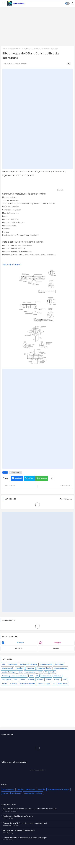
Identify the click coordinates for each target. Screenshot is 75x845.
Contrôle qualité (46, 664)
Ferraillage (19, 668)
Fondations (30, 668)
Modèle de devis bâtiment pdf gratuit (18, 816)
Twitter (31, 478)
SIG (37, 676)
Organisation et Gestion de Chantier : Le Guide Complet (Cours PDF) (30, 809)
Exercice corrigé (7, 668)
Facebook (18, 478)
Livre (20, 672)
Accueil (5, 49)
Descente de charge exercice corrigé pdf (19, 830)
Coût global (59, 664)
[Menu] (3, 3)
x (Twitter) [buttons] (19, 648)
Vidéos (22, 680)
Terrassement (46, 676)
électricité (41, 789)
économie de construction (11, 793)
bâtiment (40, 680)
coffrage (57, 680)
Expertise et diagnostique (26, 789)
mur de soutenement (27, 683)
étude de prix (62, 683)
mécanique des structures (33, 793)
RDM (31, 676)
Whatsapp (43, 478)
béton (48, 680)
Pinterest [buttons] (56, 648)
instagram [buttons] (57, 642)
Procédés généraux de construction (14, 676)
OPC (40, 672)
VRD (15, 680)
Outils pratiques (15, 49)
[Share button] (51, 478)
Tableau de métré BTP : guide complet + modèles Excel (25, 823)
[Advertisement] (37, 26)
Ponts (53, 672)
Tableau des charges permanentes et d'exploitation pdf (25, 838)
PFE (46, 672)
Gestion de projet (60, 668)
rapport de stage (44, 683)
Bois (3, 664)
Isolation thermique (8, 672)
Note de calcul (30, 672)
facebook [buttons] (20, 642)
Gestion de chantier (44, 668)
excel (65, 680)
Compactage (12, 664)
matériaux (13, 683)
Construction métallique (28, 664)
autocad (31, 680)
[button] (67, 3)
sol (54, 683)
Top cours (57, 676)
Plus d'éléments (66, 499)
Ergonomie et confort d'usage (58, 789)
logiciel (4, 683)
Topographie (6, 680)
